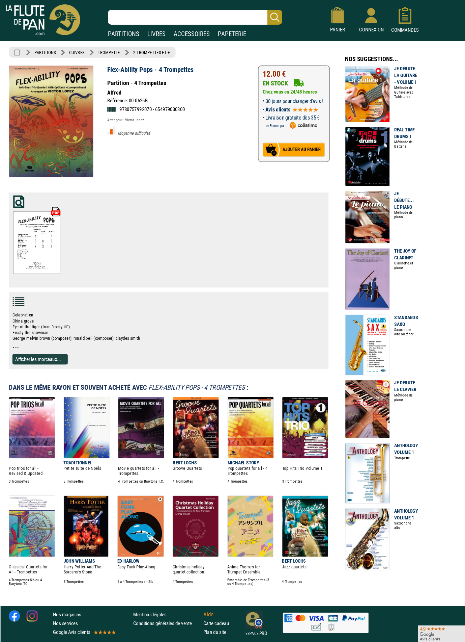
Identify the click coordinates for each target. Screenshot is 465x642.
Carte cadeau (216, 623)
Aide (208, 614)
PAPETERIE (232, 34)
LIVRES (156, 34)
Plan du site (214, 632)
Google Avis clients (84, 632)
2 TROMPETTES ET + (151, 52)
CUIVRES (77, 52)
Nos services (65, 623)
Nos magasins (67, 614)
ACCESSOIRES (192, 34)
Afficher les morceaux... (38, 359)
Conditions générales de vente (166, 623)
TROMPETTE (109, 52)
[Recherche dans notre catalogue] (195, 17)
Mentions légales (149, 614)
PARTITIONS (123, 34)
